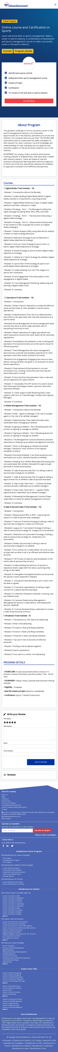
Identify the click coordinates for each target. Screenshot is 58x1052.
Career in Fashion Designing (12, 973)
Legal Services (7, 962)
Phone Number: (8, 751)
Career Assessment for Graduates (14, 924)
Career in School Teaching (11, 992)
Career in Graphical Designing (12, 977)
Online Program (9, 21)
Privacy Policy (6, 801)
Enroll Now (29, 100)
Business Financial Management (13, 948)
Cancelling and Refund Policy (11, 805)
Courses (7, 51)
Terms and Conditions (9, 803)
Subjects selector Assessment (13, 930)
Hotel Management (9, 954)
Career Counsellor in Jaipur (11, 908)
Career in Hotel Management (12, 1001)
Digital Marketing (8, 950)
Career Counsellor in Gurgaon (13, 910)
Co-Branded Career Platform (12, 870)
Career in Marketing (9, 994)
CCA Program (7, 858)
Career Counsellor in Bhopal (12, 912)
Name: (6, 743)
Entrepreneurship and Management (15, 952)
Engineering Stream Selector (12, 932)
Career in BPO (7, 990)
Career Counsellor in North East (13, 906)
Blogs (3, 797)
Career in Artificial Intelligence (12, 1007)
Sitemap (4, 809)
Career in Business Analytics (12, 988)
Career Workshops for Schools (13, 882)
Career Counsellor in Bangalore (13, 898)
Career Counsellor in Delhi (11, 896)
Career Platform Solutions (11, 868)
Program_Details (23, 51)
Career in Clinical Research (11, 986)
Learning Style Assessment (12, 936)
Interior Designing (8, 946)
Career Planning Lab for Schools (13, 884)
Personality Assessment (11, 938)
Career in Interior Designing (12, 975)
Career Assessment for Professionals (15, 922)
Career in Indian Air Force (11, 1005)
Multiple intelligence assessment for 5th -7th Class (19, 934)
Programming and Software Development (16, 958)
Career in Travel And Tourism (12, 999)
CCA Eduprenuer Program (11, 860)
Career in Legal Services (11, 1003)
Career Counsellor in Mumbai (12, 900)
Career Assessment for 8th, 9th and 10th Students (19, 928)
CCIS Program (7, 862)
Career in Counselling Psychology (14, 981)
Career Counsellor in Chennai (12, 902)
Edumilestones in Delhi (33, 1043)
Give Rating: (7, 719)
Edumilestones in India (20, 1048)
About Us (5, 795)
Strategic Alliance (8, 876)
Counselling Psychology (10, 960)
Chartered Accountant (10, 956)
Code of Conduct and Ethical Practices (14, 807)
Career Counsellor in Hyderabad (13, 904)
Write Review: (8, 726)
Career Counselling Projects (12, 874)
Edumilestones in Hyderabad (42, 1046)
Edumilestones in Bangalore (14, 1043)
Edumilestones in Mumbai (21, 1046)
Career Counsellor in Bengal (12, 914)
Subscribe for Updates (42, 830)
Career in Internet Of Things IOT (13, 979)
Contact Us (5, 799)
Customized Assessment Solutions (14, 872)
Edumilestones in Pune (38, 1048)
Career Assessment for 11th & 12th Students (17, 926)
